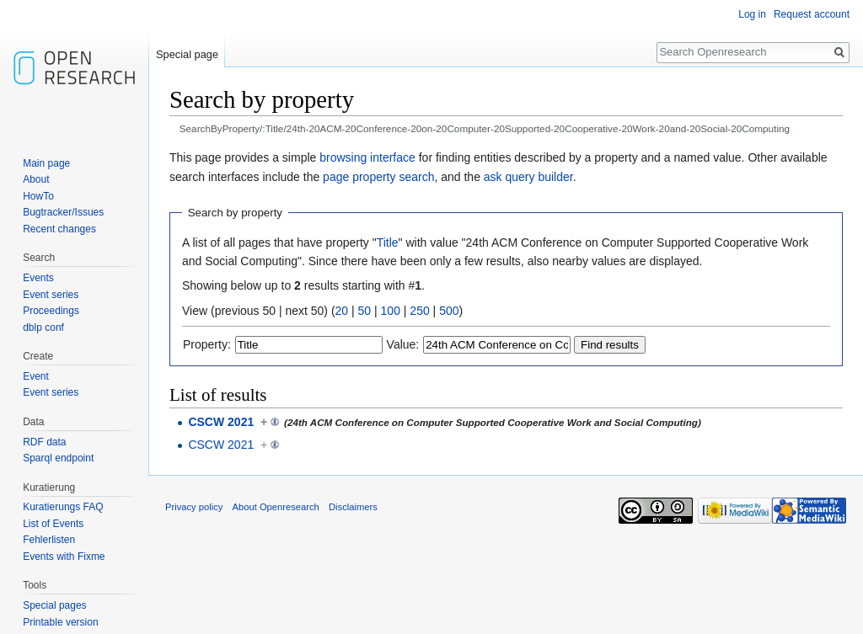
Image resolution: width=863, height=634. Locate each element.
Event (36, 376)
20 (342, 310)
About (36, 179)
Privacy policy (193, 507)
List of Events (53, 524)
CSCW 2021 (221, 422)
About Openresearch (276, 507)
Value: (403, 344)
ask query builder (528, 177)
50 (365, 310)
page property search (378, 177)
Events (38, 278)
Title (388, 242)
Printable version (60, 622)
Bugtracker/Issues (63, 212)
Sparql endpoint (58, 458)
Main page (46, 163)
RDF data (44, 442)
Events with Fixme (64, 556)
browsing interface (367, 157)
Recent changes (59, 229)
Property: (207, 344)
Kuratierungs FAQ (63, 507)
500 (448, 310)
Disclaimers (353, 507)
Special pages (54, 605)
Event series (50, 295)
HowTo (38, 196)
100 (390, 310)
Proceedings (51, 311)
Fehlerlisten (49, 540)
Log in (752, 14)
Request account (812, 14)
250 (419, 310)
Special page (187, 54)
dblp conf (43, 327)
